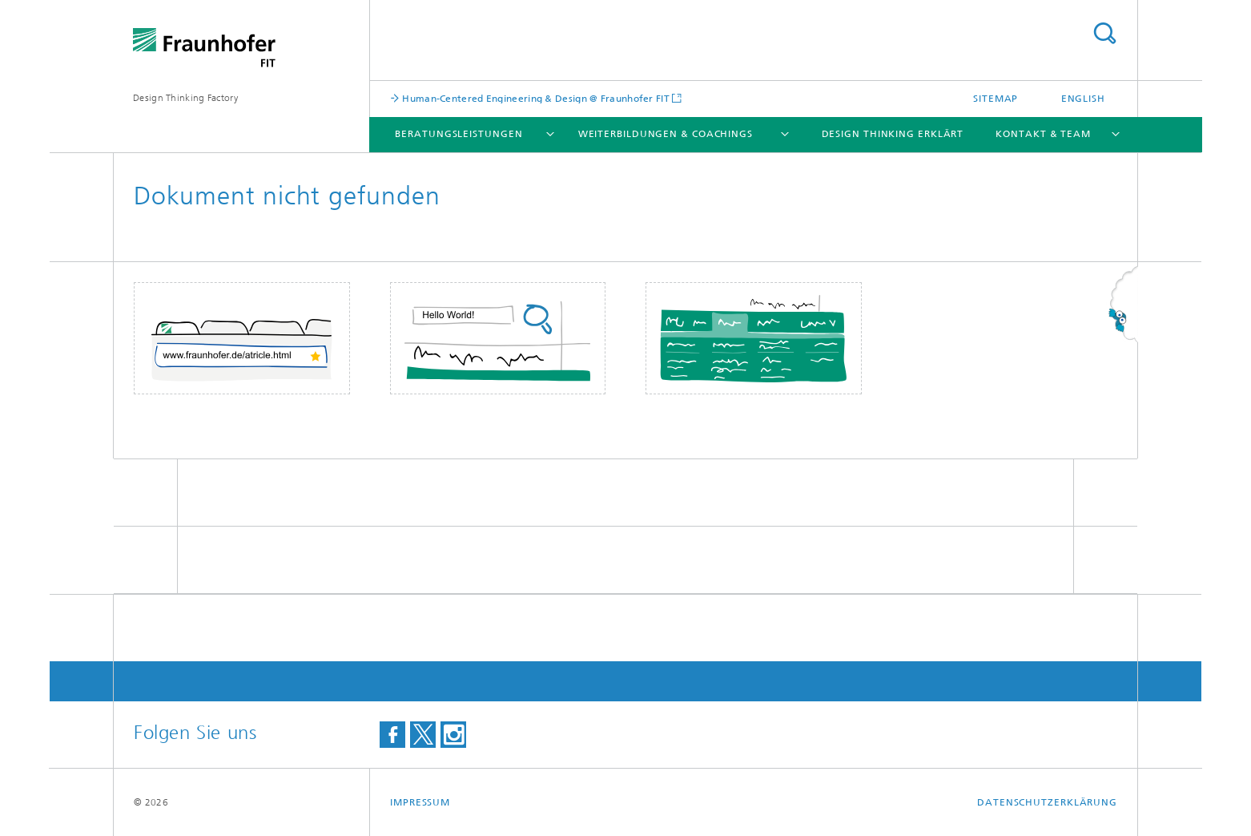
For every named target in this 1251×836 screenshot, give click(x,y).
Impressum (420, 802)
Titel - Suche (1104, 33)
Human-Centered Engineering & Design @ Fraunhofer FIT (535, 98)
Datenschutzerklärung (1047, 802)
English (1083, 98)
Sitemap (995, 98)
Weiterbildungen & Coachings (665, 133)
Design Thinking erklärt (893, 133)
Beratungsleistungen (458, 133)
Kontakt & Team (1043, 133)
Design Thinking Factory (185, 97)
